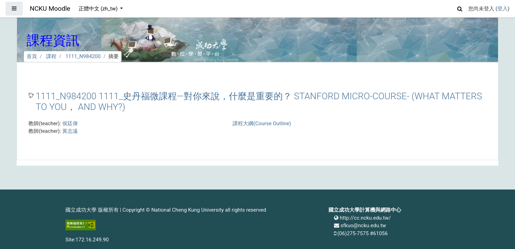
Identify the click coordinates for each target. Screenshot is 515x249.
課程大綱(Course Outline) (262, 123)
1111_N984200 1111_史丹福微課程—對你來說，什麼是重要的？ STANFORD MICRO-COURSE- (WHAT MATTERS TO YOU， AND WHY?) (259, 101)
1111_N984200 (83, 56)
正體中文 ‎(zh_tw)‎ (99, 9)
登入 (502, 9)
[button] (460, 7)
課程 (51, 56)
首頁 (32, 56)
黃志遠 (70, 131)
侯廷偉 (70, 123)
